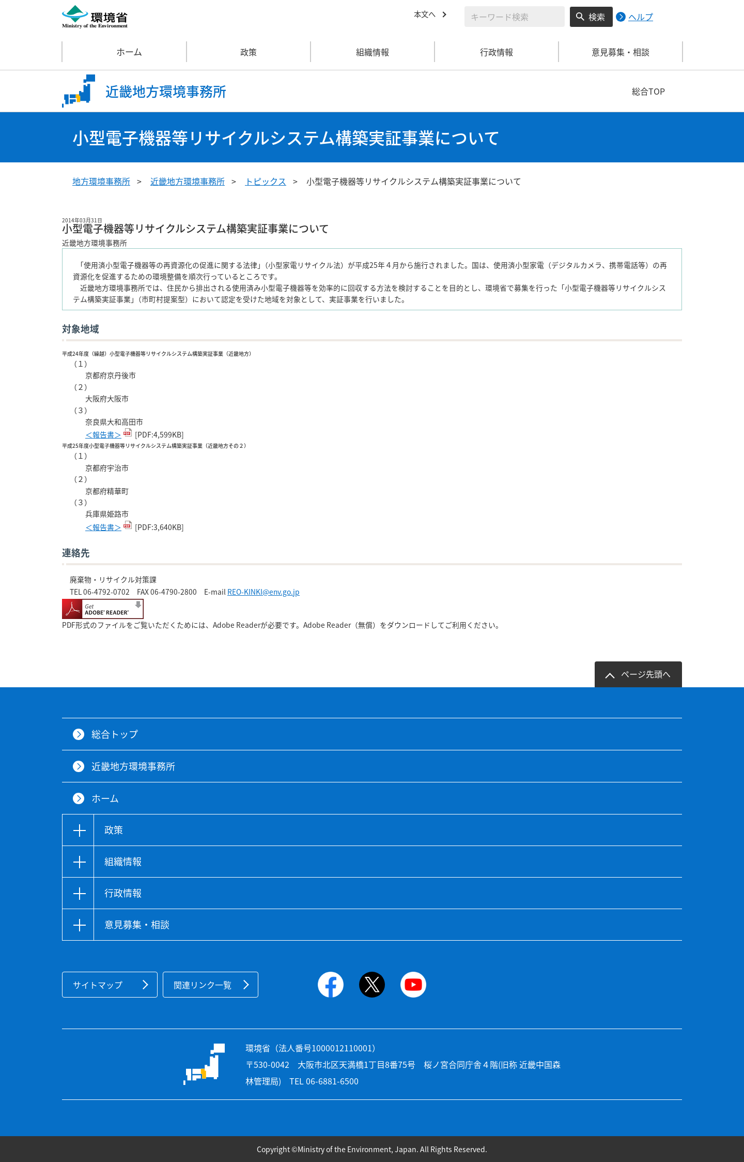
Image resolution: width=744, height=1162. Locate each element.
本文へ (426, 15)
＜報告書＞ (103, 434)
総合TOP (648, 91)
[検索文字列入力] (514, 16)
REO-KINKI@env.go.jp (263, 591)
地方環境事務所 (101, 181)
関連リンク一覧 (202, 984)
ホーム (124, 52)
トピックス (265, 181)
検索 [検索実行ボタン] (596, 16)
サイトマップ (97, 984)
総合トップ (114, 734)
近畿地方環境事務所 (187, 181)
